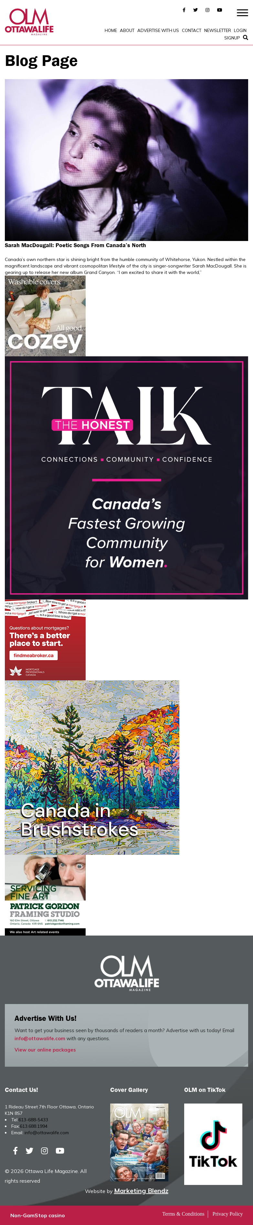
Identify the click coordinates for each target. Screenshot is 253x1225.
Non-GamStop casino (37, 1215)
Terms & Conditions (183, 1214)
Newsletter (217, 30)
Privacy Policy (228, 1214)
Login (240, 30)
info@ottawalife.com (40, 1038)
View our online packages (45, 1050)
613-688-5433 (33, 1120)
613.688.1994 (33, 1126)
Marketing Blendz (141, 1191)
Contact (191, 30)
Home (111, 30)
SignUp (232, 37)
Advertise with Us (158, 30)
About (127, 30)
